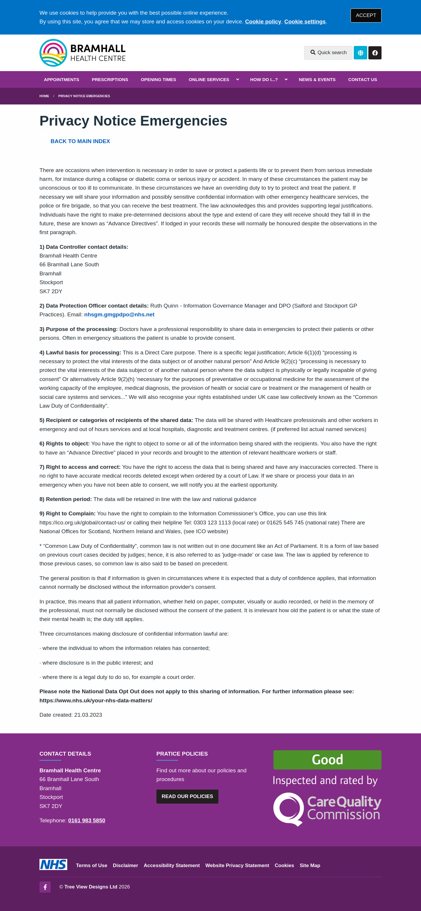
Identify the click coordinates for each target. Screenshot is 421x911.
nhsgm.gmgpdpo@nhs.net (119, 314)
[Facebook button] (375, 52)
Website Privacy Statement (237, 865)
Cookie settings (304, 21)
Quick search (328, 52)
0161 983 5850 (86, 820)
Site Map (310, 865)
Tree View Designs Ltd (90, 887)
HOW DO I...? (264, 79)
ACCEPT (366, 15)
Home (44, 96)
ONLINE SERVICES (209, 79)
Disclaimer (125, 865)
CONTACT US (362, 79)
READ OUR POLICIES (187, 796)
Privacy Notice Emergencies (84, 96)
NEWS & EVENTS (317, 79)
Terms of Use (91, 865)
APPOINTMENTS (61, 79)
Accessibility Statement (172, 865)
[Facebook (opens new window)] (45, 887)
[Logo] (82, 53)
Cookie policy (263, 21)
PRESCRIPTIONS (110, 79)
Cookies (284, 865)
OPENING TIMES (158, 79)
